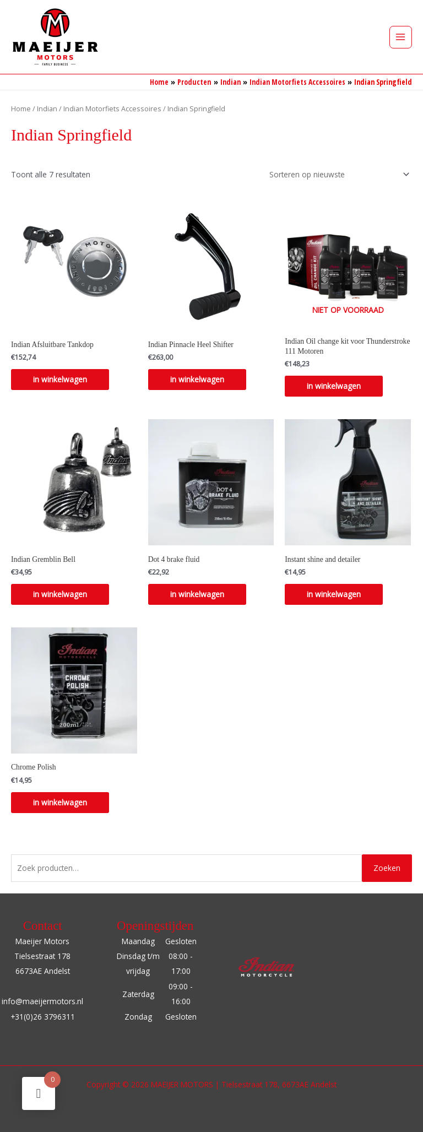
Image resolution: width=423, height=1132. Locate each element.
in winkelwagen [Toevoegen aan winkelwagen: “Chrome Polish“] (60, 802)
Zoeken (386, 868)
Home (21, 108)
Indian (47, 108)
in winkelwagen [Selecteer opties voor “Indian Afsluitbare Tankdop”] (60, 379)
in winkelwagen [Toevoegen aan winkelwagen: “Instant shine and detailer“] (334, 594)
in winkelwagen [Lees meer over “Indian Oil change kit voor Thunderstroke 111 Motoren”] (334, 386)
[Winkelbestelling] (337, 174)
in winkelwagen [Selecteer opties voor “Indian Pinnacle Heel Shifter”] (197, 379)
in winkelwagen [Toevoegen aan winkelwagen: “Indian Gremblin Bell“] (60, 594)
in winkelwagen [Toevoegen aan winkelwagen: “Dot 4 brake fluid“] (197, 594)
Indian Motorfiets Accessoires (112, 108)
